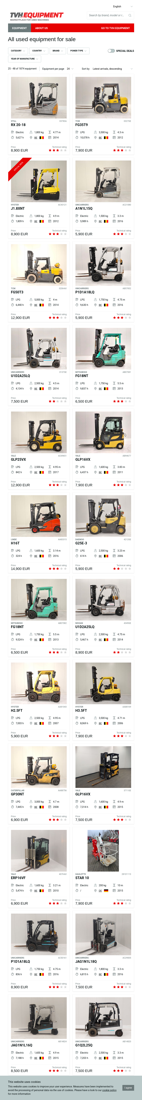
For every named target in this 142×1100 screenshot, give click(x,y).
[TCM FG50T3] (39, 282)
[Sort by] (113, 69)
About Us (41, 28)
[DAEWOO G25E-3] (103, 533)
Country (37, 51)
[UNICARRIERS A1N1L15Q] (103, 199)
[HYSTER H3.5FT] (103, 701)
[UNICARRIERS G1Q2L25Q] (103, 1035)
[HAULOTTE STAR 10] (103, 868)
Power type (76, 51)
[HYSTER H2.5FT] (39, 701)
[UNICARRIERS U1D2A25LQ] (39, 366)
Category (16, 51)
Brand (56, 51)
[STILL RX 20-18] (39, 115)
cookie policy (109, 1090)
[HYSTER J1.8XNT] (39, 199)
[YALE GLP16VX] (103, 450)
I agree (128, 1087)
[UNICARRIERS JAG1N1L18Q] (103, 952)
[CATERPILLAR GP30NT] (39, 784)
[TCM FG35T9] (103, 115)
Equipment (19, 28)
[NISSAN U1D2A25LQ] (103, 617)
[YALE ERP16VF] (39, 868)
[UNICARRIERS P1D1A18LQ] (103, 282)
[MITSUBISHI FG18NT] (103, 366)
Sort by (85, 69)
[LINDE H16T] (39, 533)
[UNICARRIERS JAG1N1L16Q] (39, 1035)
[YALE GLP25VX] (39, 450)
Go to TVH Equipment (115, 28)
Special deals (125, 51)
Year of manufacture (23, 59)
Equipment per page (53, 68)
